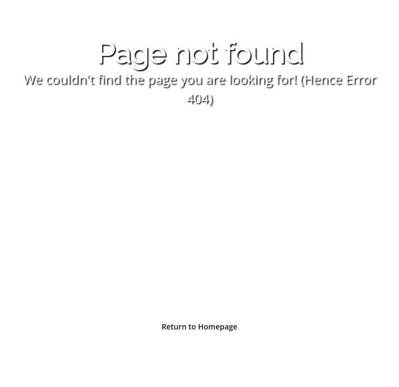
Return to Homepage (199, 326)
